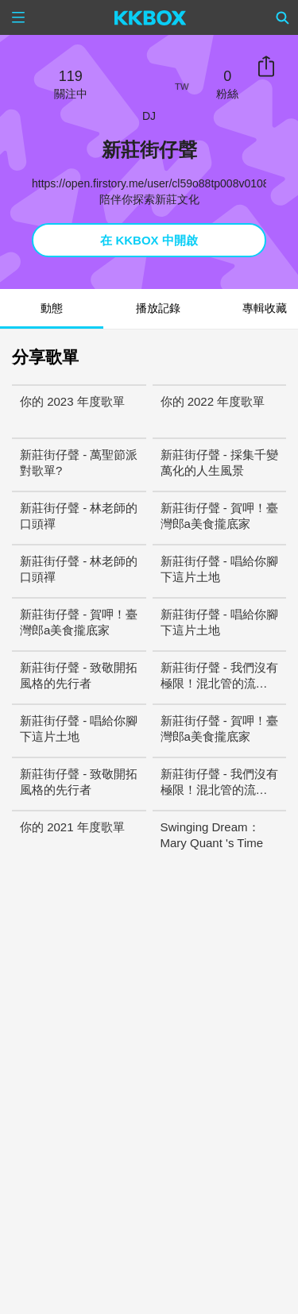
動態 (52, 308)
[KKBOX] (150, 17)
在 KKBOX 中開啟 (149, 240)
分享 (266, 67)
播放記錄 (158, 308)
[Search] (282, 17)
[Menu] (18, 17)
